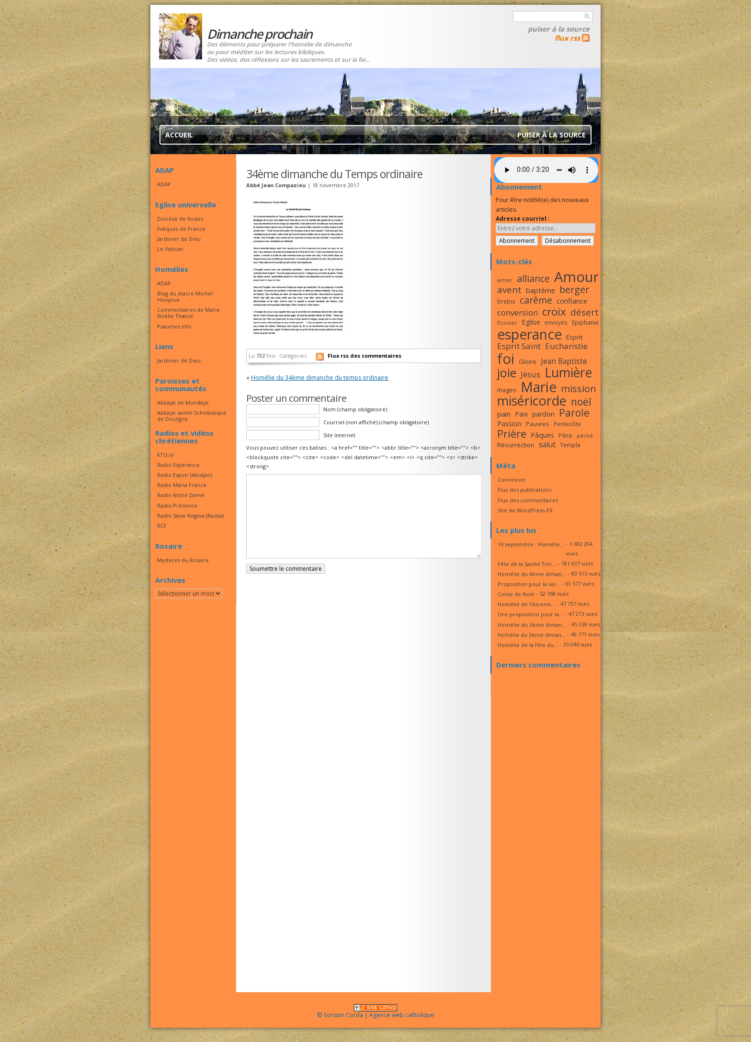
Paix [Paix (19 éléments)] (521, 414)
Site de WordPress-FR (525, 510)
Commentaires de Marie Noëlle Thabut (188, 312)
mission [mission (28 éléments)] (578, 388)
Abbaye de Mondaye (183, 402)
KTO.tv (165, 454)
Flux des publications (524, 489)
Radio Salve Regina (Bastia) (190, 515)
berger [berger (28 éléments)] (574, 289)
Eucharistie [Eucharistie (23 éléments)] (566, 345)
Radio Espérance (178, 464)
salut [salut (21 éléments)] (547, 444)
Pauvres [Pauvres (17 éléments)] (537, 423)
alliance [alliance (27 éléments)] (533, 278)
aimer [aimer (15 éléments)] (504, 280)
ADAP (164, 184)
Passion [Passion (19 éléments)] (509, 423)
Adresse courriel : (523, 219)
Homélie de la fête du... (528, 644)
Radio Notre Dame (181, 494)
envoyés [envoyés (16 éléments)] (556, 322)
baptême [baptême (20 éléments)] (540, 290)
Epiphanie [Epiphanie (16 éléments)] (585, 322)
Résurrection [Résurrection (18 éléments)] (516, 445)
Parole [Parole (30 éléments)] (574, 412)
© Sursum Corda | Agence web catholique (375, 1012)
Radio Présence (177, 505)
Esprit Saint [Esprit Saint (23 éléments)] (519, 345)
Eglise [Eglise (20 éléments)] (531, 322)
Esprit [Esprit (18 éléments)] (574, 337)
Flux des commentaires (528, 500)
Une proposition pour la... (530, 614)
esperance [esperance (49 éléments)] (529, 334)
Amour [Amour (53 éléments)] (576, 276)
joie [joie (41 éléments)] (506, 372)
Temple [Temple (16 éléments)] (570, 445)
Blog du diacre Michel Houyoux (185, 296)
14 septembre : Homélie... (531, 544)
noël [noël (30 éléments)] (581, 401)
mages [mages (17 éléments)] (506, 389)
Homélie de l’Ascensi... (526, 604)
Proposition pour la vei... (529, 584)
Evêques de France (181, 228)
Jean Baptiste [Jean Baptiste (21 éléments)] (564, 361)
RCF (162, 525)
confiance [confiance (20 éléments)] (572, 301)
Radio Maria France (181, 484)
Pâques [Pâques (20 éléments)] (542, 435)
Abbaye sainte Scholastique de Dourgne (192, 415)
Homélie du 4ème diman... (532, 574)
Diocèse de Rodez (180, 218)
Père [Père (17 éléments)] (565, 435)
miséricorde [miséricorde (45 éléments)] (532, 400)
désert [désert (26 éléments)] (584, 312)
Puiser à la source (559, 29)
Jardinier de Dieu (179, 238)
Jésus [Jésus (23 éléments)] (530, 374)
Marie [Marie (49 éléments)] (539, 387)
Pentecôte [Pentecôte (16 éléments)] (567, 424)
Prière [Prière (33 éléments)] (511, 433)
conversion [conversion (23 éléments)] (517, 312)
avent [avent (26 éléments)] (509, 289)
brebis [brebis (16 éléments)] (506, 301)
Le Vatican (170, 248)
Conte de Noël (516, 594)
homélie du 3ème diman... (532, 634)
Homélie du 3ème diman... (532, 624)
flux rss (567, 38)
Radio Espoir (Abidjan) (184, 474)
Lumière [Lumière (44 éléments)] (568, 372)
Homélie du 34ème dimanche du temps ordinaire (319, 378)
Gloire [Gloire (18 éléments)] (527, 361)
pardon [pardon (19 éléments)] (543, 414)
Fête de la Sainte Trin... (527, 563)
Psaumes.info (174, 326)
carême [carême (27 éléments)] (536, 300)
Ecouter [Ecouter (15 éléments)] (507, 322)
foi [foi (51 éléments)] (505, 358)
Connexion (511, 479)
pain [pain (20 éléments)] (504, 414)
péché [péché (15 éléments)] (585, 435)
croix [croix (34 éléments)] (554, 311)
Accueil (179, 134)
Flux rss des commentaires (364, 355)
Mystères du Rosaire (183, 560)
